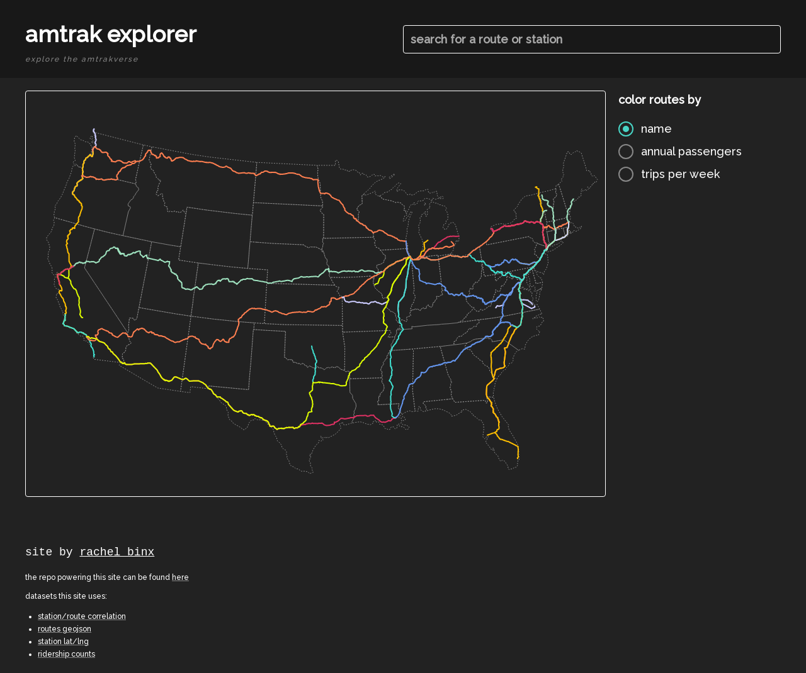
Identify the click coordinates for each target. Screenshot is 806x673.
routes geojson (64, 629)
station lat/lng (63, 641)
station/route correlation (82, 616)
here (180, 577)
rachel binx (116, 552)
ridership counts (66, 654)
